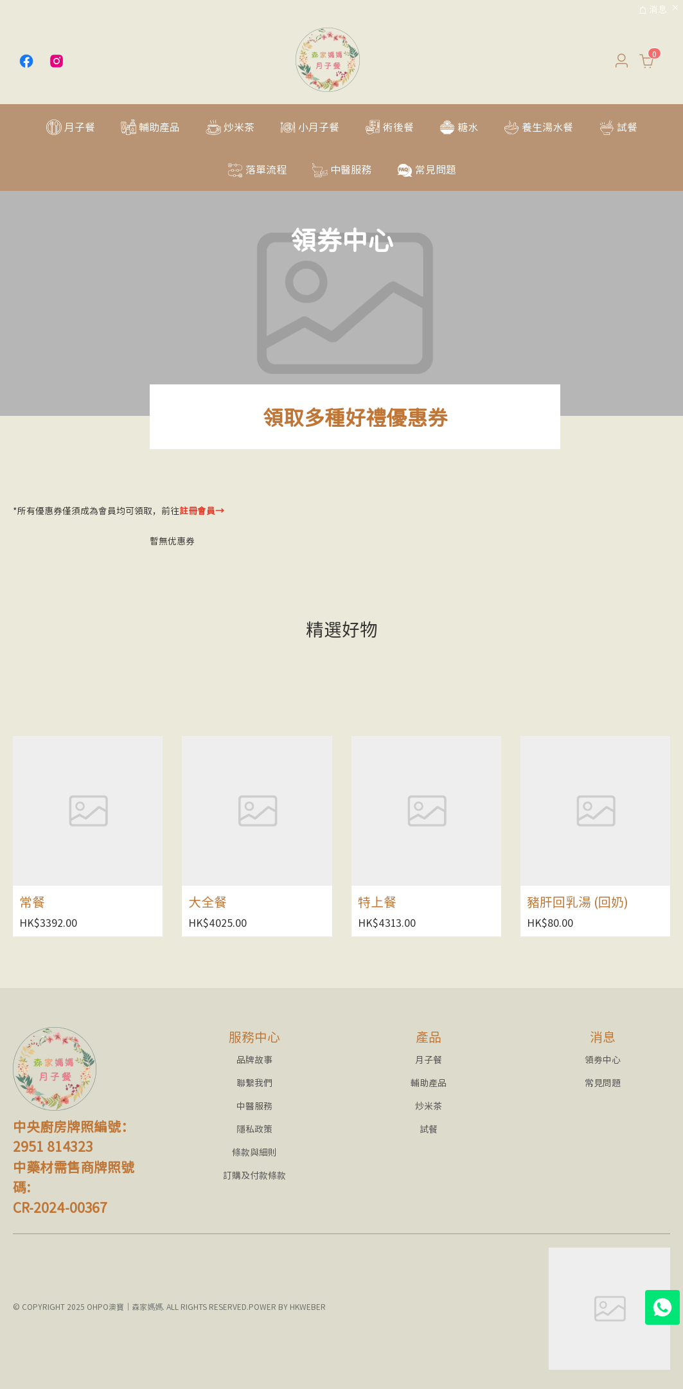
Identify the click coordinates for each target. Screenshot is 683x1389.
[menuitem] (70, 126)
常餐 (32, 901)
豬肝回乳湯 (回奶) (577, 901)
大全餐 (207, 901)
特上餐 (377, 901)
